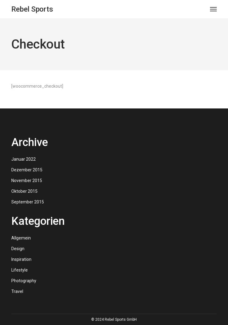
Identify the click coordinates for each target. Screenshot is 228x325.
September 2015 (27, 201)
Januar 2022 (23, 159)
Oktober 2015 (24, 191)
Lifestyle (19, 270)
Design (17, 248)
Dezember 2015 (26, 169)
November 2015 (26, 180)
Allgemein (21, 238)
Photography (23, 280)
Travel (17, 291)
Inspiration (21, 259)
